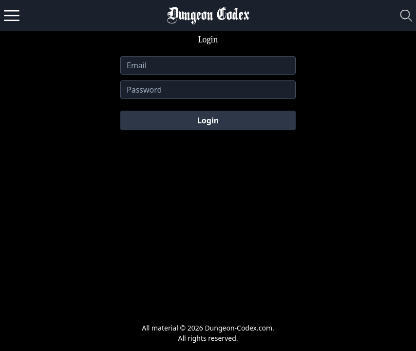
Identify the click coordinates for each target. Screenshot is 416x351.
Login (208, 120)
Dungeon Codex (208, 15)
